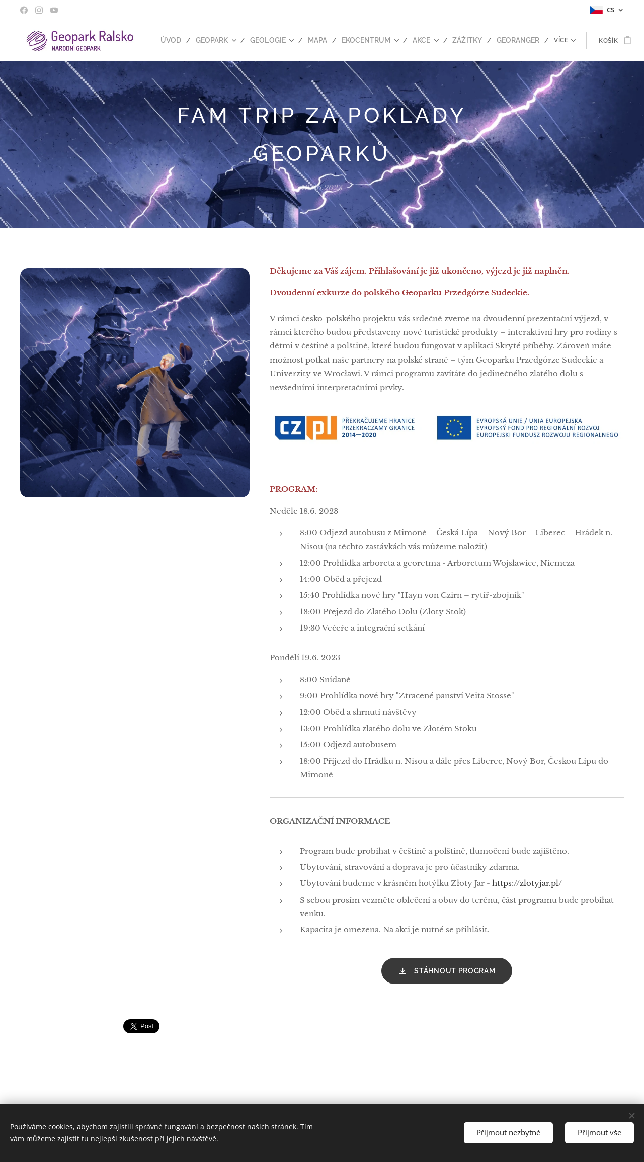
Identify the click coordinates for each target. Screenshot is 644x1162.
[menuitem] (179, 40)
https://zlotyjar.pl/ (527, 883)
